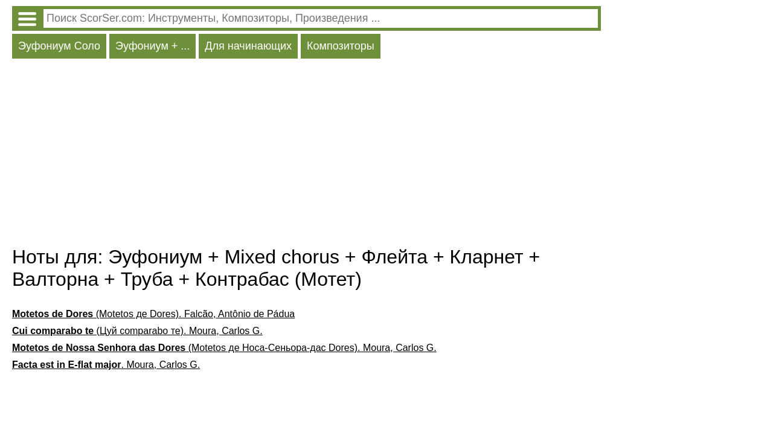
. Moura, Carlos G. (106, 364)
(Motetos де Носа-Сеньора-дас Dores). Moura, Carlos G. (224, 348)
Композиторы (340, 46)
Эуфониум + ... (152, 46)
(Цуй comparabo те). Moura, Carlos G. (137, 331)
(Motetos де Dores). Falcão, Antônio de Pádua (153, 314)
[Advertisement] (306, 155)
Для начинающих (248, 46)
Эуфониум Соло (59, 46)
